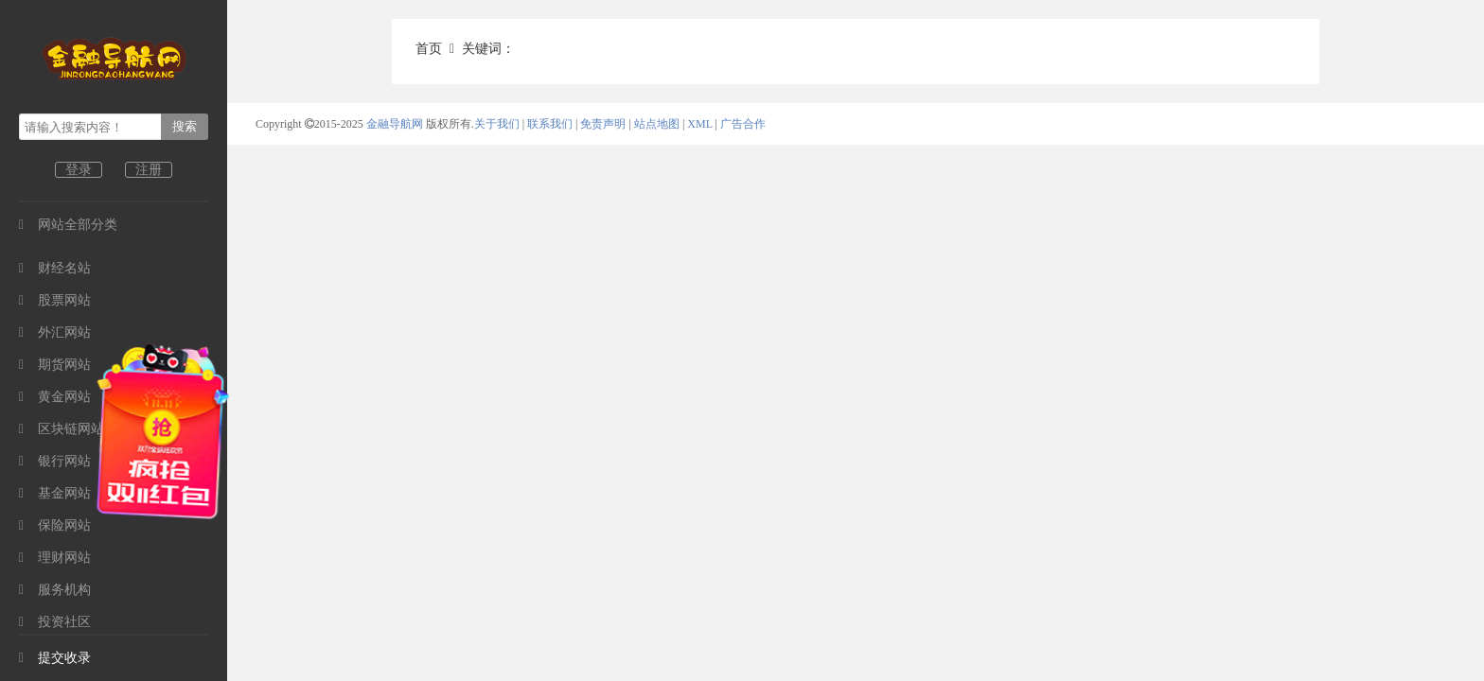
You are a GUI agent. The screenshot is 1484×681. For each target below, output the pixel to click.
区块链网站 (61, 429)
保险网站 (55, 525)
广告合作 (743, 124)
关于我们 (497, 124)
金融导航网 (396, 124)
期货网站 (55, 365)
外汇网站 (55, 332)
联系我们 (550, 124)
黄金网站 (55, 397)
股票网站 (55, 300)
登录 (78, 170)
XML (699, 124)
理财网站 (55, 557)
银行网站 (55, 461)
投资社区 (55, 622)
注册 (148, 170)
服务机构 (55, 590)
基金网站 (55, 493)
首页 (428, 49)
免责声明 (603, 124)
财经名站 (55, 268)
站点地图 (657, 124)
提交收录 (55, 658)
